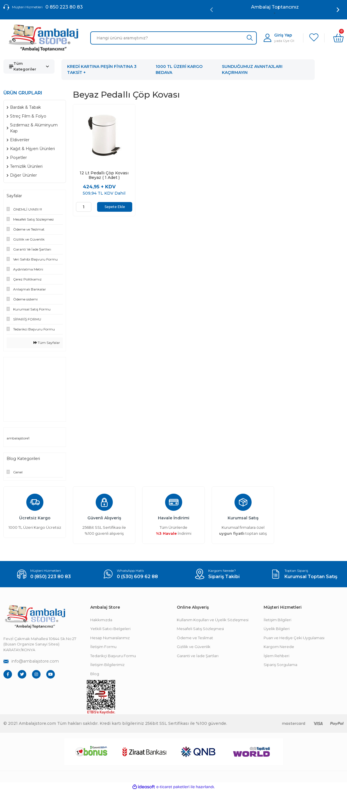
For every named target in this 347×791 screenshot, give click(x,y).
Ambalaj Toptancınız (275, 7)
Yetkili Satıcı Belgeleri (110, 628)
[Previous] (211, 9)
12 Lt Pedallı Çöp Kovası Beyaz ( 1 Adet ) (104, 175)
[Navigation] (29, 66)
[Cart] (338, 38)
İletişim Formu (103, 646)
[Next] (338, 9)
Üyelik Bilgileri (277, 628)
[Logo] (43, 38)
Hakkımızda (101, 620)
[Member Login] (279, 37)
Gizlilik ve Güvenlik (193, 646)
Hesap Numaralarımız (110, 637)
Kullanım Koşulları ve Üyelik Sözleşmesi (212, 620)
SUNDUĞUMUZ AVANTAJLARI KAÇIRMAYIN (252, 69)
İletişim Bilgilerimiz (107, 664)
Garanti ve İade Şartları (197, 655)
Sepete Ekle (115, 207)
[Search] (173, 38)
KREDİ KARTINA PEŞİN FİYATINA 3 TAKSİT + (102, 69)
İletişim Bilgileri (277, 620)
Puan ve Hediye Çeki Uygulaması (294, 637)
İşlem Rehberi (276, 655)
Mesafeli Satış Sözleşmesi (200, 628)
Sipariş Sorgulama (280, 664)
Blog (94, 673)
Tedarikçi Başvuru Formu (113, 655)
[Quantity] (83, 206)
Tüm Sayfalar (46, 342)
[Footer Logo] (34, 616)
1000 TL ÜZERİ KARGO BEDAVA (179, 69)
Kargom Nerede (279, 646)
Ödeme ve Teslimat (195, 637)
